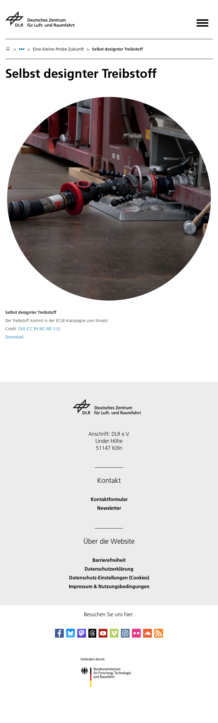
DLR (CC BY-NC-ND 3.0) (39, 328)
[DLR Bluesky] (70, 635)
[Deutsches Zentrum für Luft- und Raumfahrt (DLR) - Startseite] (42, 21)
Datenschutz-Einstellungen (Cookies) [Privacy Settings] (109, 577)
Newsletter (109, 508)
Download (14, 337)
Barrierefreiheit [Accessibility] (109, 560)
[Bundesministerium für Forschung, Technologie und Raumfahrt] (109, 692)
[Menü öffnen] (202, 21)
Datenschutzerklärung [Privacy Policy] (109, 569)
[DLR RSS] (158, 635)
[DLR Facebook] (59, 635)
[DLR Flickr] (136, 635)
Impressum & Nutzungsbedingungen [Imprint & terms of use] (109, 586)
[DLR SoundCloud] (147, 635)
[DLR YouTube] (103, 635)
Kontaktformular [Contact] (109, 499)
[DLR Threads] (92, 635)
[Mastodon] (81, 635)
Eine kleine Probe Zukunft (58, 49)
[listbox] (22, 49)
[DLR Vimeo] (114, 635)
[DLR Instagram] (125, 635)
